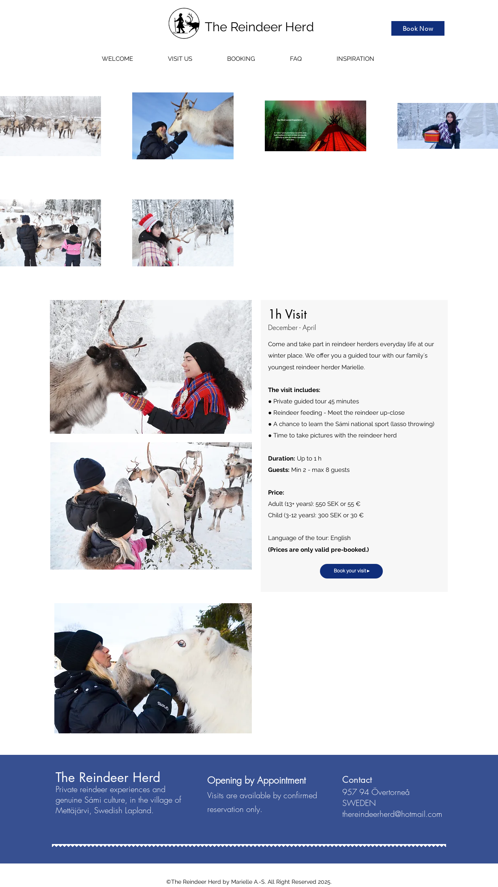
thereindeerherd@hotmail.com (392, 813)
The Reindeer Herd (259, 26)
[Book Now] (417, 28)
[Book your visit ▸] (351, 571)
